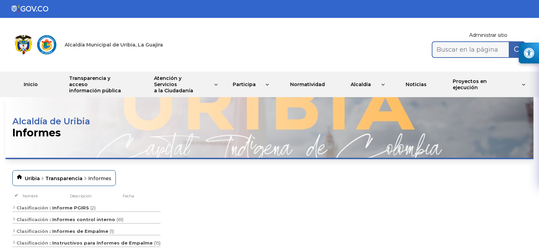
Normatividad (307, 84)
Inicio (32, 84)
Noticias (419, 84)
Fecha (128, 195)
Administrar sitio (488, 35)
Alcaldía (363, 84)
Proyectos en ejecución (475, 84)
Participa (242, 84)
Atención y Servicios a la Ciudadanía (175, 84)
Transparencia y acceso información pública (100, 84)
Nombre (30, 195)
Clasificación (30, 207)
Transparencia (63, 178)
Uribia (32, 178)
